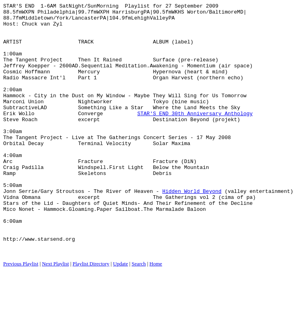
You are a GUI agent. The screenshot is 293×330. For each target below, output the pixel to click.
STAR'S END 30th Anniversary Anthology (195, 135)
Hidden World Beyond (191, 229)
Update (120, 314)
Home (155, 314)
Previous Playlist (20, 314)
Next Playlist (55, 314)
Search (139, 314)
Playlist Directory (91, 314)
